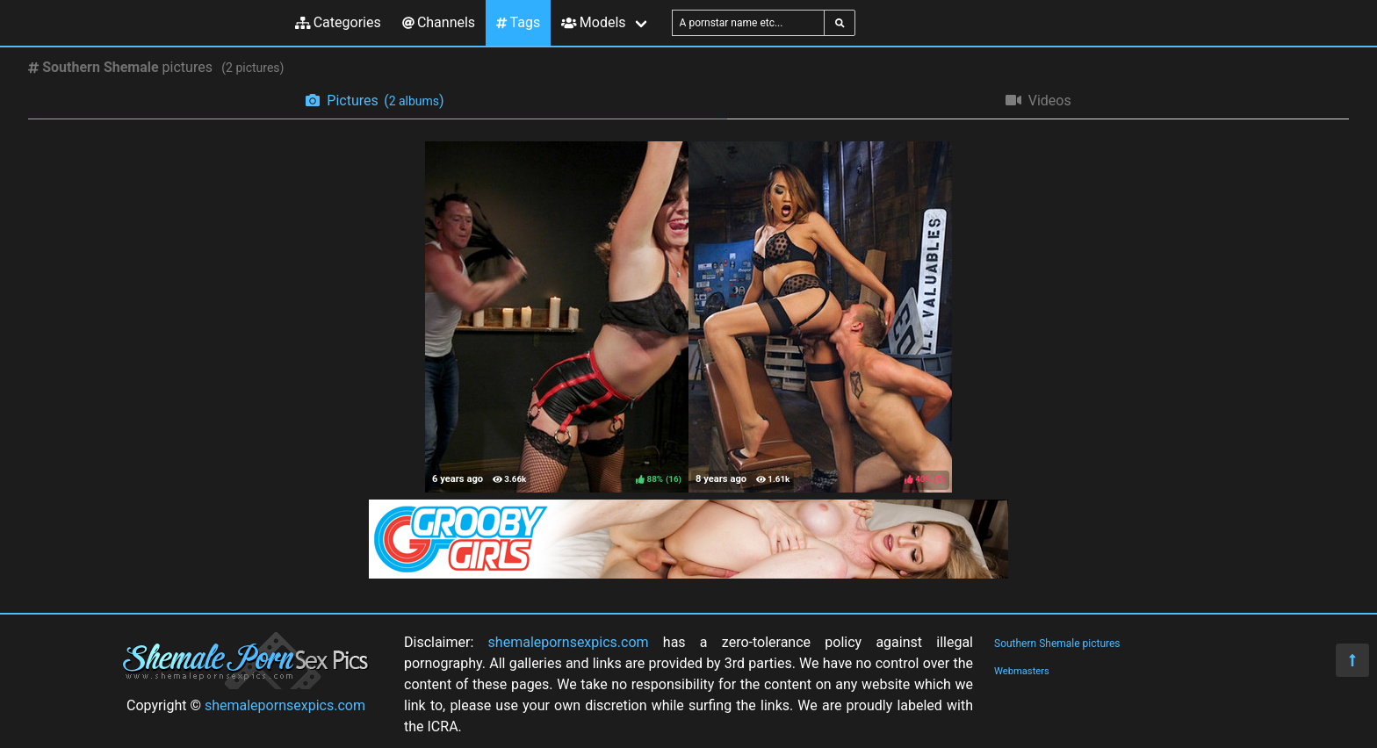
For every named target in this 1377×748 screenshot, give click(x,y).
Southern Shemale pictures (1057, 643)
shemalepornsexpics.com (285, 705)
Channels (438, 22)
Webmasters (1021, 671)
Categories (338, 22)
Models (593, 22)
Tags (518, 22)
